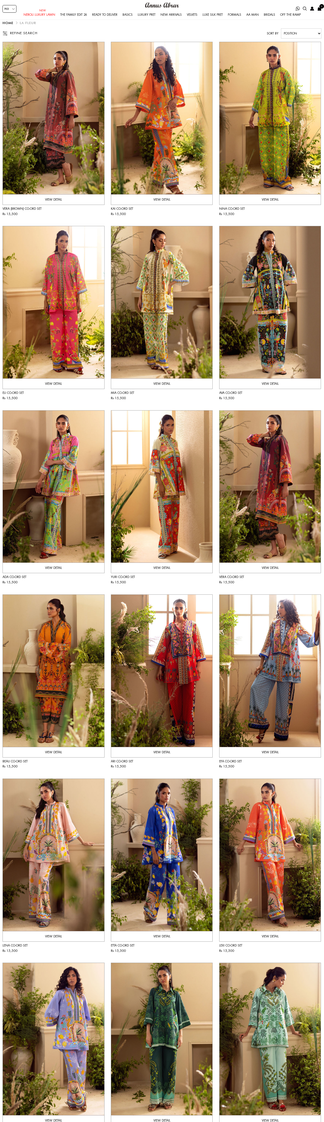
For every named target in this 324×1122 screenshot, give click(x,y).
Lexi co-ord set (230, 955)
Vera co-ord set (231, 586)
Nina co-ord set (232, 218)
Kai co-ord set (122, 218)
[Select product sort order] (301, 42)
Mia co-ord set (122, 402)
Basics (128, 21)
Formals (234, 21)
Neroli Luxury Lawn (39, 21)
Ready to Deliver (104, 21)
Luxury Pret (146, 21)
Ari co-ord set (122, 770)
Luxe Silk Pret (212, 21)
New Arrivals (171, 21)
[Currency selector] (9, 9)
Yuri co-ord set (123, 586)
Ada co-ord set (14, 586)
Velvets (192, 21)
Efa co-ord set (230, 770)
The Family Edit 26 (73, 21)
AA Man (252, 21)
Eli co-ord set (13, 402)
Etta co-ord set (122, 955)
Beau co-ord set (15, 770)
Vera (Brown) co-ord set (22, 218)
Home (8, 32)
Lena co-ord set (15, 955)
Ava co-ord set (230, 402)
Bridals (269, 21)
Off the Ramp (290, 21)
